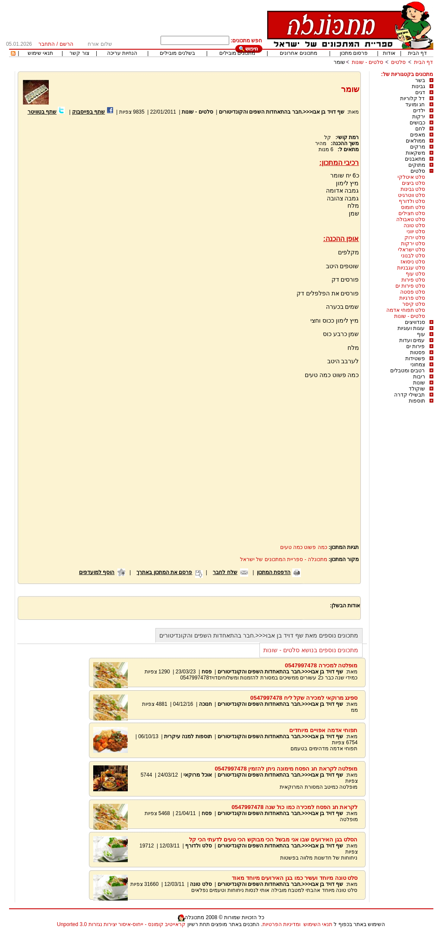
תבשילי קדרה (409, 395)
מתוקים (416, 165)
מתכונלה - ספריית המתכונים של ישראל (283, 559)
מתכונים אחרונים (298, 53)
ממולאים (415, 141)
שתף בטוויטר (42, 112)
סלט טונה (414, 225)
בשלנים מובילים (177, 53)
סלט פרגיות (412, 298)
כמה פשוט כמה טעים (303, 547)
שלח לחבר (225, 572)
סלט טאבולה (410, 219)
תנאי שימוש (40, 53)
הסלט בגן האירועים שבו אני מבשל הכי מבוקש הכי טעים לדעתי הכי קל (273, 839)
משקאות (415, 153)
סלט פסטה (412, 292)
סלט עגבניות (411, 268)
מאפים (417, 135)
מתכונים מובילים (237, 53)
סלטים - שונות (367, 62)
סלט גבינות (413, 189)
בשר (420, 80)
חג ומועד (415, 105)
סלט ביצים (413, 183)
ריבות (419, 377)
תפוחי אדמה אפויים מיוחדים (323, 730)
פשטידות (415, 358)
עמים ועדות (412, 340)
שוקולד (417, 389)
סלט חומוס (413, 207)
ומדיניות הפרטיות (281, 924)
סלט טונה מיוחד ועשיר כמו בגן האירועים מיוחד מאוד (295, 878)
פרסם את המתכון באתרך (164, 572)
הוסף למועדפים (96, 572)
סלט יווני (416, 231)
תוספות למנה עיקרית (188, 736)
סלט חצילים (411, 213)
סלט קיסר (413, 304)
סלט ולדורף (412, 201)
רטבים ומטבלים (407, 371)
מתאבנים (415, 159)
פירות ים (415, 346)
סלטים (398, 62)
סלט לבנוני (413, 256)
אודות (389, 53)
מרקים (417, 147)
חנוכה (205, 704)
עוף (421, 334)
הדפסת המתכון (273, 572)
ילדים (419, 111)
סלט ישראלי (411, 250)
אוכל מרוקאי (197, 775)
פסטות (417, 352)
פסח (207, 672)
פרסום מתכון (354, 53)
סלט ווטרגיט (411, 195)
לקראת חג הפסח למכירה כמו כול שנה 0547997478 (294, 807)
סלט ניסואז (413, 262)
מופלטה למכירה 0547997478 (321, 665)
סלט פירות (413, 280)
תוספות (417, 401)
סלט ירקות (413, 244)
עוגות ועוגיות (411, 328)
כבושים (417, 123)
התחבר (46, 44)
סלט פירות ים (410, 286)
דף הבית (417, 53)
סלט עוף (415, 274)
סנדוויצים (415, 322)
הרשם (66, 44)
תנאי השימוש (317, 924)
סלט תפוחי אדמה (406, 310)
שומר (339, 62)
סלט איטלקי (411, 177)
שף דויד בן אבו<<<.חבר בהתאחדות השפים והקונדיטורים (281, 112)
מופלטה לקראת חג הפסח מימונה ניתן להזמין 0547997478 (286, 768)
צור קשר (79, 53)
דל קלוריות (412, 98)
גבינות (418, 86)
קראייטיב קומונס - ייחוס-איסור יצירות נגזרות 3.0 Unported (121, 924)
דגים (420, 92)
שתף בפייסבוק (88, 112)
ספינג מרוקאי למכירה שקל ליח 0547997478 (304, 698)
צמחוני (417, 365)
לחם (420, 129)
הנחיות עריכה (122, 53)
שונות (419, 383)
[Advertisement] (94, 219)
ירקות (418, 117)
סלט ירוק (414, 238)
